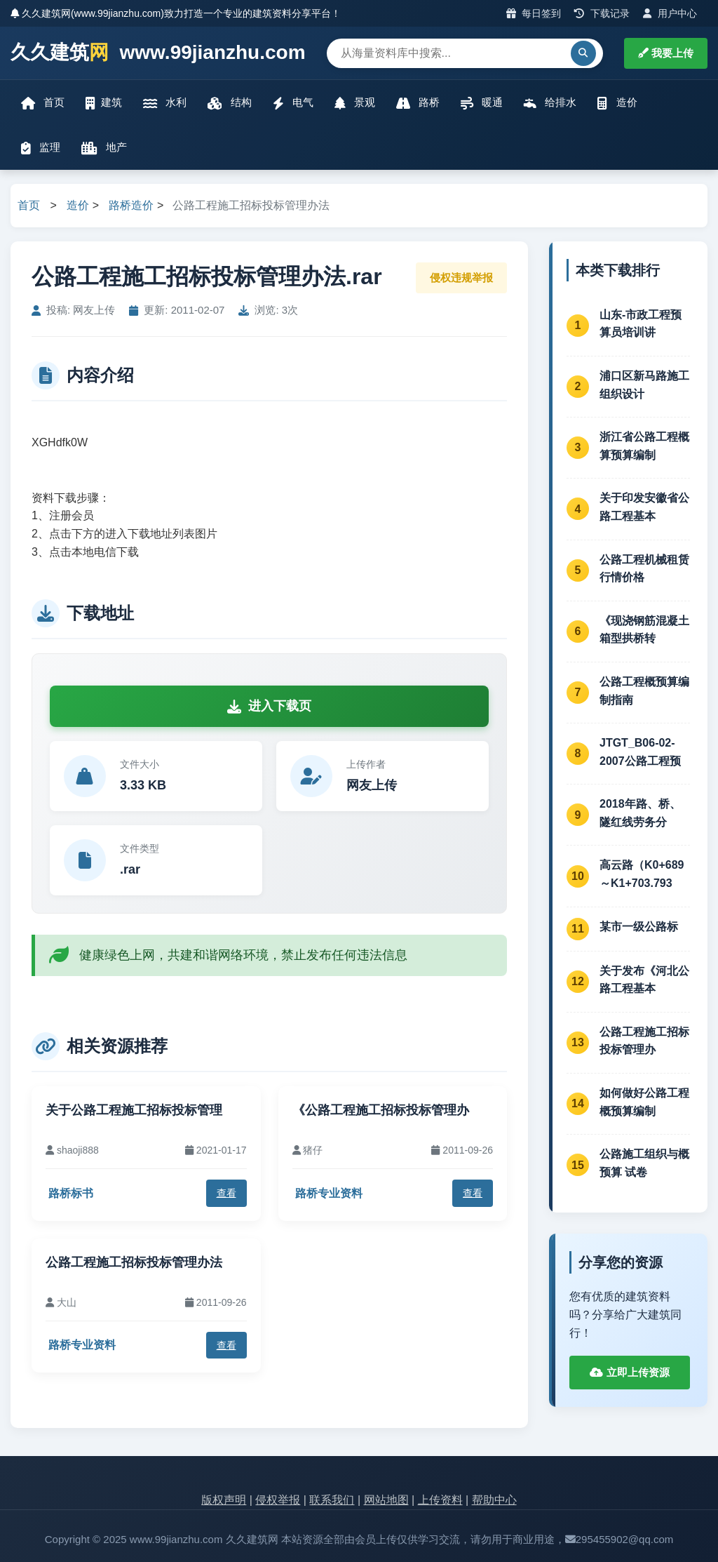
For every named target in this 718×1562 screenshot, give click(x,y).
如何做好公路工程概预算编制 (644, 1102)
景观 (354, 102)
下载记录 (602, 13)
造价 (617, 102)
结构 (229, 102)
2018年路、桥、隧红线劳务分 (640, 813)
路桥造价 (131, 205)
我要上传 (665, 53)
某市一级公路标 (639, 927)
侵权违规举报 (461, 277)
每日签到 (534, 13)
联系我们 (331, 1500)
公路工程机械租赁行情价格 (644, 569)
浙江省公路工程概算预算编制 (644, 446)
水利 (165, 102)
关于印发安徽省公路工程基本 (644, 507)
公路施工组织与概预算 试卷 (644, 1163)
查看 (226, 1193)
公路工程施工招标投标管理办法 (134, 1262)
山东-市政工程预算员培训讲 (641, 324)
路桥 (418, 102)
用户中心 (670, 13)
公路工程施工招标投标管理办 (644, 1041)
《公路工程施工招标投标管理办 (380, 1110)
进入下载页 (269, 706)
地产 (104, 147)
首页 (43, 102)
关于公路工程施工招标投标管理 (134, 1110)
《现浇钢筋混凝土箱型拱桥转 (644, 630)
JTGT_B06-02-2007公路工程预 (640, 752)
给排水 (550, 102)
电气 (293, 102)
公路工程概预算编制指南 (644, 691)
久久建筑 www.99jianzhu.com (158, 53)
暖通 (482, 102)
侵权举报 (277, 1500)
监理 (40, 147)
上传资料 (440, 1500)
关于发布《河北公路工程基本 (644, 980)
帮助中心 (494, 1500)
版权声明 (223, 1500)
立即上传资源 (629, 1372)
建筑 (104, 102)
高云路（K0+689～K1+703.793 (642, 874)
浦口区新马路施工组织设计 (644, 385)
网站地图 (386, 1500)
